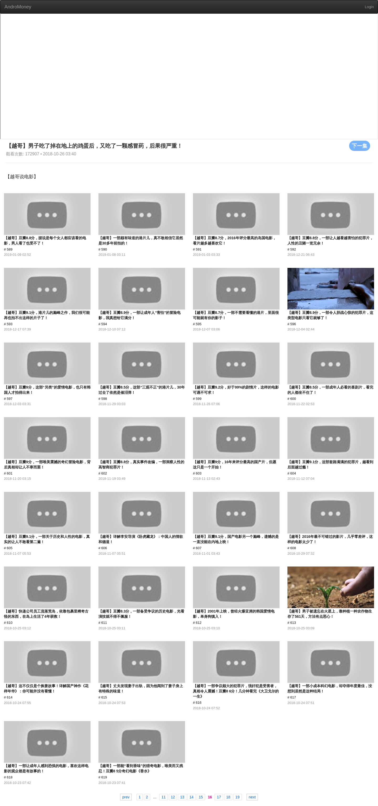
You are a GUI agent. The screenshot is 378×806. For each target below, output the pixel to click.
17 (219, 797)
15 (201, 797)
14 (192, 797)
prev (125, 797)
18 (228, 797)
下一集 (360, 146)
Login (369, 7)
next (252, 797)
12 (173, 797)
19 (237, 797)
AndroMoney (17, 6)
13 (182, 797)
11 (163, 797)
